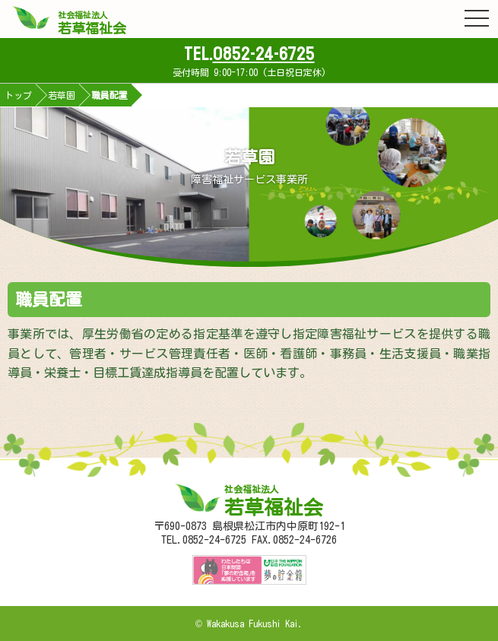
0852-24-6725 (264, 54)
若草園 (61, 95)
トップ (18, 95)
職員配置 (109, 95)
